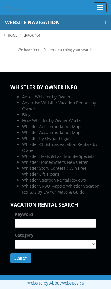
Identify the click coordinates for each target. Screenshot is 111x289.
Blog (26, 114)
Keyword (24, 214)
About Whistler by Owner (46, 97)
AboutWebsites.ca (66, 283)
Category (24, 235)
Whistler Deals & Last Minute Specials (58, 156)
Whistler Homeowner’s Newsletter (55, 162)
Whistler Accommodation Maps (52, 132)
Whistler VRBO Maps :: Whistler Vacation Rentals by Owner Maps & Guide (61, 189)
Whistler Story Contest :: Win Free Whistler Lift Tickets (54, 171)
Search (20, 258)
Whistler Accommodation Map (51, 126)
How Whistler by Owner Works (51, 120)
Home (10, 35)
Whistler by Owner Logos (46, 138)
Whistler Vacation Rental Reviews (54, 180)
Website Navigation (55, 22)
